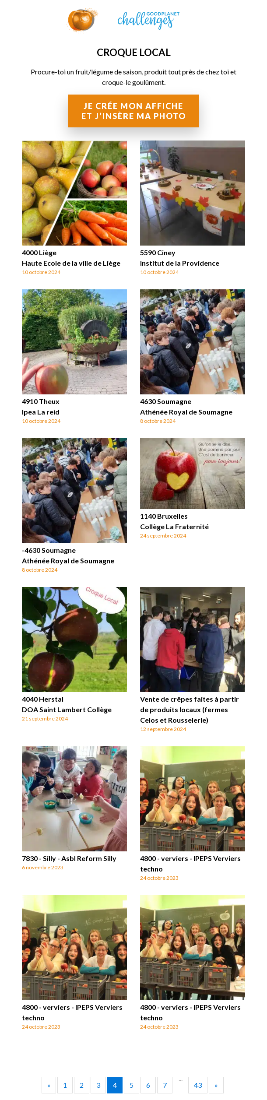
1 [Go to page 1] (65, 1085)
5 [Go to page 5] (132, 1085)
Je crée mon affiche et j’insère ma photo (133, 111)
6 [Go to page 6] (148, 1085)
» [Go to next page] (216, 1085)
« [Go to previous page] (48, 1085)
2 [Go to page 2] (82, 1085)
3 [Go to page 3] (98, 1085)
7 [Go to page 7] (165, 1085)
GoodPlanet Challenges (133, 18)
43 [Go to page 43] (198, 1085)
